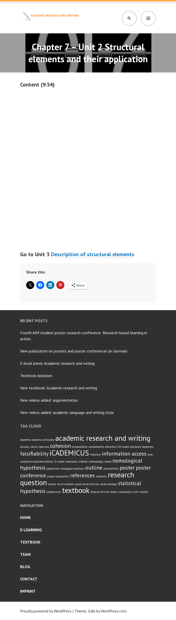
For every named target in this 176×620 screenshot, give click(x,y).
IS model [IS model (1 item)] (59, 461)
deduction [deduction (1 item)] (110, 447)
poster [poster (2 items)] (127, 467)
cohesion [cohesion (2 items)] (60, 445)
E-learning (31, 529)
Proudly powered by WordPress (45, 610)
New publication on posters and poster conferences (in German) (73, 350)
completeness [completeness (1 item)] (96, 447)
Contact (28, 578)
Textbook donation (36, 375)
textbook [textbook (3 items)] (76, 490)
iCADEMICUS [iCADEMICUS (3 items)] (69, 453)
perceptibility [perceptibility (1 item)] (111, 468)
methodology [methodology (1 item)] (96, 461)
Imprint (28, 591)
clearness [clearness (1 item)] (43, 447)
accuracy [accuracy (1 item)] (24, 447)
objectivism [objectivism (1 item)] (53, 468)
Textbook (30, 542)
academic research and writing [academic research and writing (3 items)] (102, 438)
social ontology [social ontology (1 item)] (108, 484)
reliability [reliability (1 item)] (101, 476)
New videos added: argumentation (49, 400)
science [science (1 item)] (52, 484)
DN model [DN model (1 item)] (123, 447)
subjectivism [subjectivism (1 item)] (54, 492)
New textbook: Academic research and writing (58, 387)
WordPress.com (113, 610)
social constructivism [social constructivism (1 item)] (87, 484)
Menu (148, 18)
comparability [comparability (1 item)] (79, 447)
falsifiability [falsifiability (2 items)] (34, 453)
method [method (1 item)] (83, 461)
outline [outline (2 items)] (93, 467)
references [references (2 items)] (82, 475)
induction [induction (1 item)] (95, 454)
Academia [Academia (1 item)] (25, 439)
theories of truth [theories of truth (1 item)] (100, 492)
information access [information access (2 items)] (124, 453)
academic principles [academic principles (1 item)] (43, 439)
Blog (25, 566)
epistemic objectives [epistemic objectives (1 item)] (141, 447)
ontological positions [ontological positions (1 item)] (72, 468)
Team (25, 554)
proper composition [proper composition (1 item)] (58, 476)
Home (25, 517)
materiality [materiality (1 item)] (71, 461)
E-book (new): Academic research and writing (57, 363)
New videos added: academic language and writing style (67, 412)
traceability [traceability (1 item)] (125, 492)
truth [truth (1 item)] (136, 492)
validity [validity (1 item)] (144, 492)
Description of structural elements (92, 254)
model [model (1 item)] (107, 461)
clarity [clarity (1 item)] (33, 447)
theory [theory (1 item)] (114, 492)
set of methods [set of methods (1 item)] (65, 484)
